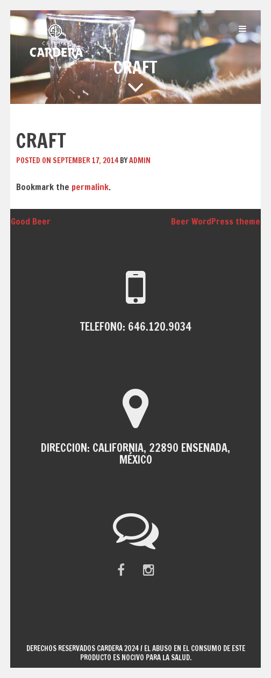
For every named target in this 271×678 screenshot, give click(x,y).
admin (140, 160)
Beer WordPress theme (221, 221)
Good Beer (25, 221)
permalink (90, 187)
